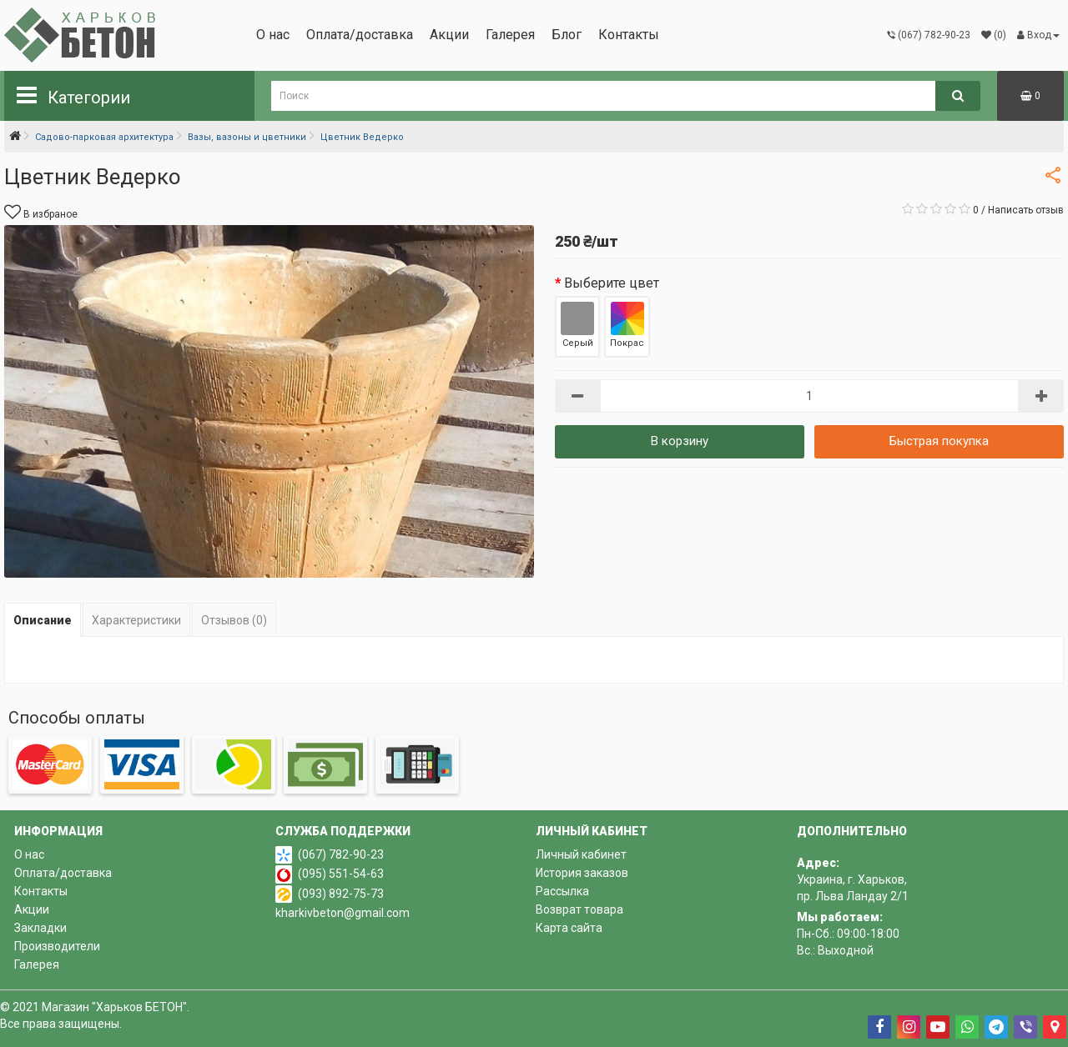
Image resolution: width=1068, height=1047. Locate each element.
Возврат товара (579, 909)
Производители (57, 946)
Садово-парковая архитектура (104, 137)
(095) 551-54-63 (341, 873)
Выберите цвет (611, 283)
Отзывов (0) (234, 620)
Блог (567, 35)
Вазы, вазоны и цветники (247, 137)
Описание (42, 620)
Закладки (40, 927)
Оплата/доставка (359, 35)
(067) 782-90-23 (341, 854)
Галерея (510, 35)
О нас (273, 35)
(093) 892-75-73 (341, 893)
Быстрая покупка (939, 440)
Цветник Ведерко (362, 137)
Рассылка (562, 891)
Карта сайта (569, 927)
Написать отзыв (1026, 210)
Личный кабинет (581, 854)
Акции (449, 35)
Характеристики (136, 620)
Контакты (628, 35)
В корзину (679, 440)
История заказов (582, 872)
